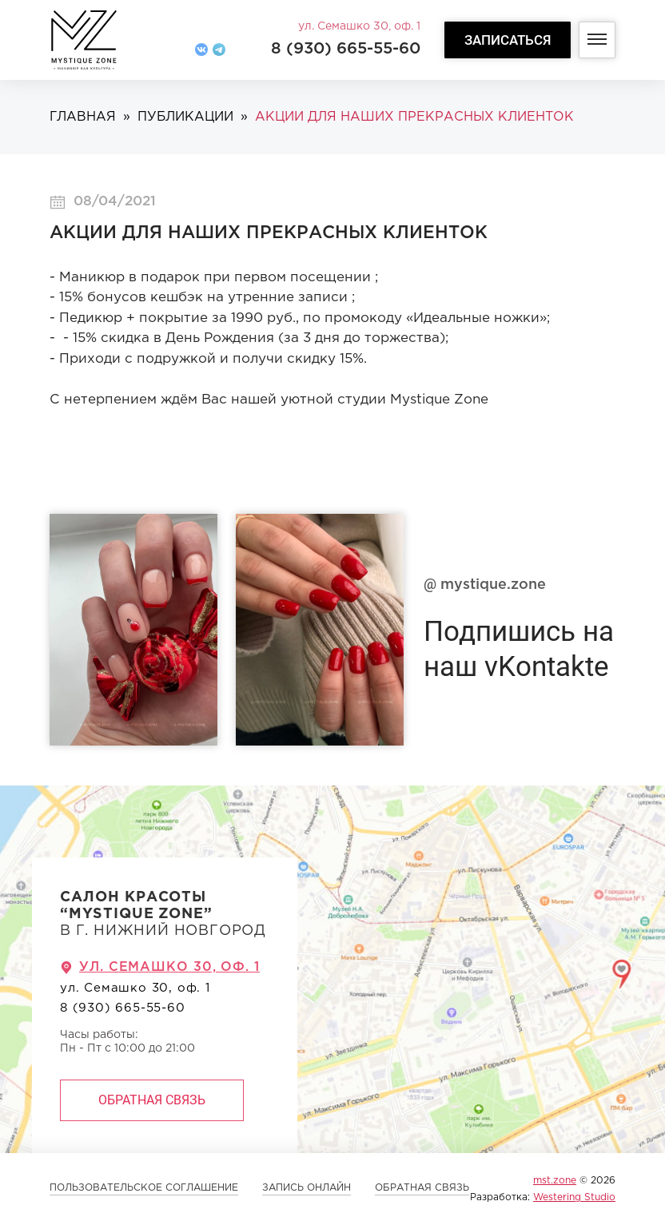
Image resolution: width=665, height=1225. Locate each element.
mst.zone (554, 1180)
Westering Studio (574, 1197)
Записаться (508, 40)
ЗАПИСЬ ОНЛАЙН (306, 1187)
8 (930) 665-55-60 (345, 49)
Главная (83, 117)
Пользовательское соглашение (144, 1187)
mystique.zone (485, 585)
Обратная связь (151, 1100)
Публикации (185, 117)
